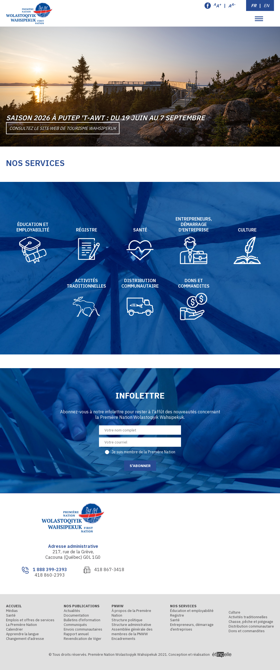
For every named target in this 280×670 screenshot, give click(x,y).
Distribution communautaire (251, 626)
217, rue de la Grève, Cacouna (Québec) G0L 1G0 (73, 554)
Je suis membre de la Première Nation (143, 451)
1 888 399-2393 (50, 569)
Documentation (76, 615)
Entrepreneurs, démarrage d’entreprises (192, 627)
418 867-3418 (109, 569)
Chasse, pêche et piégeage (251, 621)
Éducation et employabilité (192, 610)
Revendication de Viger (82, 638)
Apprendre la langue (22, 634)
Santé (11, 615)
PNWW (118, 606)
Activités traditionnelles (248, 617)
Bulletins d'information (82, 620)
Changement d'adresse (25, 638)
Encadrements (123, 638)
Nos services (183, 606)
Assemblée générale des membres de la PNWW (132, 631)
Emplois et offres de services (30, 620)
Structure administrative (131, 624)
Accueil (14, 606)
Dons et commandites (247, 631)
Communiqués (75, 624)
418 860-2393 (50, 575)
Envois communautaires (83, 629)
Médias (12, 610)
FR (253, 5)
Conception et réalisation (199, 654)
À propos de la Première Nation (131, 613)
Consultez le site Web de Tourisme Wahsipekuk (62, 128)
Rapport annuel (76, 634)
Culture (234, 612)
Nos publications (82, 606)
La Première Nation (21, 624)
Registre (177, 615)
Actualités (72, 610)
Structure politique (127, 620)
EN (266, 5)
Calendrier (14, 629)
